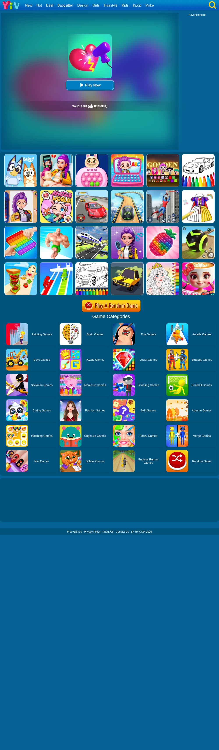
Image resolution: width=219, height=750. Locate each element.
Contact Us (122, 531)
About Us (108, 531)
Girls (96, 5)
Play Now (90, 85)
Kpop (137, 5)
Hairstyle (111, 5)
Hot (39, 5)
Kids (125, 5)
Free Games (74, 531)
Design (82, 5)
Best (49, 5)
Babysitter (65, 5)
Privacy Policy (92, 531)
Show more (15, 513)
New (28, 5)
